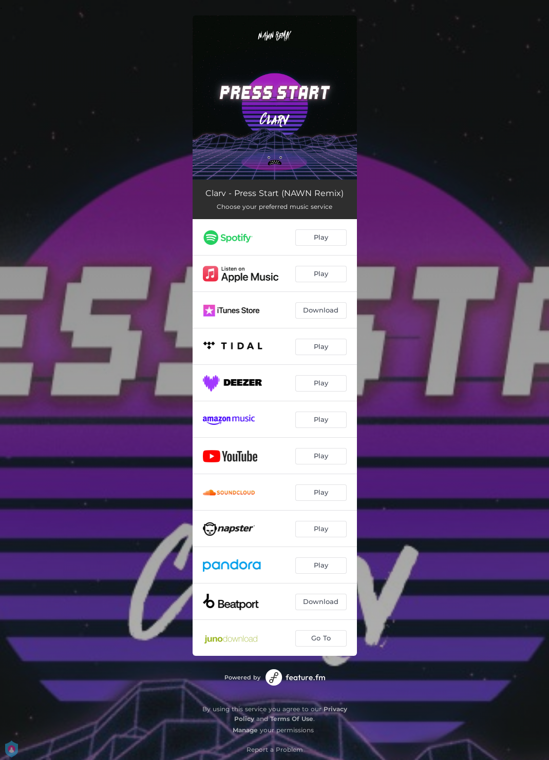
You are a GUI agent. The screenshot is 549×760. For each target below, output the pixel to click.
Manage (245, 730)
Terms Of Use (291, 719)
